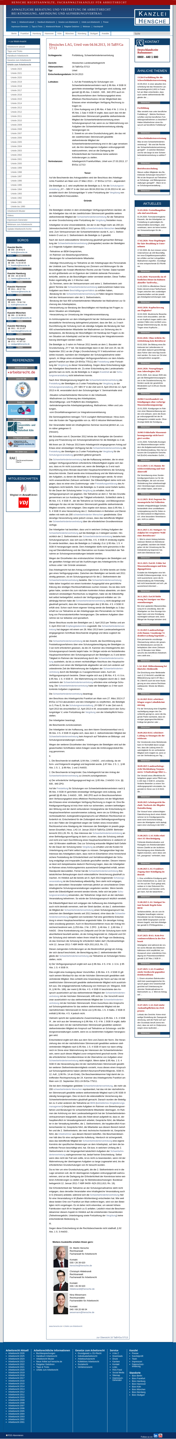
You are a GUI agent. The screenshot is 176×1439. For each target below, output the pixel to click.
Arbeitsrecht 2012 (16, 1392)
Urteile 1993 (16, 193)
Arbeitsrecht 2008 (16, 1403)
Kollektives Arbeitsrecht (88, 1361)
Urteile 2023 (16, 69)
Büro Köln (136, 1387)
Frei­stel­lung (103, 361)
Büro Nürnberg (139, 1392)
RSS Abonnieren (14, 1435)
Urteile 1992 (16, 198)
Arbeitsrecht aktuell (26, 22)
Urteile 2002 (16, 155)
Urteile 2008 (16, 129)
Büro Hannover (139, 1384)
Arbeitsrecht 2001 (16, 1422)
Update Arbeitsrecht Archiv (19, 229)
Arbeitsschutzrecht (86, 1359)
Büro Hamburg (138, 1381)
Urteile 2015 (16, 99)
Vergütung (115, 192)
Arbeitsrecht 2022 (16, 1364)
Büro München (138, 1389)
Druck (115, 1359)
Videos (10, 215)
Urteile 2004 (16, 146)
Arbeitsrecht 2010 (16, 1397)
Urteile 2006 (16, 138)
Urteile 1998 (16, 172)
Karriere (116, 1361)
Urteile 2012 (16, 112)
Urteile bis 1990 (18, 206)
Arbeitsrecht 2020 (16, 1370)
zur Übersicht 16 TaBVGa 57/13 (112, 1337)
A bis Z (115, 1353)
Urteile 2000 (16, 163)
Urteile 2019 (16, 82)
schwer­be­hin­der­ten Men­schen (88, 514)
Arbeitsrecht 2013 (16, 1389)
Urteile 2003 (16, 150)
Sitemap (116, 1375)
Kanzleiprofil (98, 27)
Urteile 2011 (16, 116)
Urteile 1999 (16, 168)
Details (20, 255)
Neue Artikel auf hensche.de (49, 1361)
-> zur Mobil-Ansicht (17, 41)
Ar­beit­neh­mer (65, 1134)
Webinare (86, 27)
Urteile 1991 (16, 202)
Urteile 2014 (16, 103)
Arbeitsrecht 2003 (16, 1416)
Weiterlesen (145, 103)
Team (134, 1359)
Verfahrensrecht (85, 1367)
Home (14, 22)
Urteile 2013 (16, 107)
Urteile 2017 (16, 90)
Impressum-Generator (20, 27)
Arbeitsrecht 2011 (16, 1394)
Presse (105, 22)
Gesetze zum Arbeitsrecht (68, 22)
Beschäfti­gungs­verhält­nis (82, 290)
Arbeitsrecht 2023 (16, 1361)
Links (114, 1367)
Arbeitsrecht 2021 (16, 1367)
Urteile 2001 (16, 159)
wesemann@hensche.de (82, 1312)
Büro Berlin (137, 1375)
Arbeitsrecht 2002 (16, 1419)
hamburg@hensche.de (20, 278)
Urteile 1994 (16, 189)
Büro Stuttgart (138, 1395)
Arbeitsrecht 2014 (16, 1386)
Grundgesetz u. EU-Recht (89, 1353)
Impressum (137, 1361)
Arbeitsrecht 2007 (16, 1405)
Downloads (117, 1356)
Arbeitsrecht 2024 (16, 1359)
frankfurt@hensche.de (20, 265)
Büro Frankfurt (138, 1378)
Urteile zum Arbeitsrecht (90, 22)
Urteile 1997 (16, 176)
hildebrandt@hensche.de (82, 1289)
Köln (60, 33)
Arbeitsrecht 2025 (16, 1356)
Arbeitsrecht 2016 (16, 1381)
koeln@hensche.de (19, 305)
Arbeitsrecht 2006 (16, 1408)
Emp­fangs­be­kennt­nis (76, 626)
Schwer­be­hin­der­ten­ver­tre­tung (92, 217)
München (69, 33)
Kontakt (115, 1364)
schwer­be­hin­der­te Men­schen (100, 228)
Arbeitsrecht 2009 (16, 1400)
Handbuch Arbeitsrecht (46, 22)
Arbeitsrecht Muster (53, 27)
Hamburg (36, 33)
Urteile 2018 (16, 86)
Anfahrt (10, 255)
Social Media (118, 1372)
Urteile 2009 (16, 125)
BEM (92, 1103)
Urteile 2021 (16, 73)
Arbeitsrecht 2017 (16, 1378)
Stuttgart (94, 33)
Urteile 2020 (16, 77)
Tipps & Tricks (37, 27)
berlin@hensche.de (19, 252)
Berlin (14, 33)
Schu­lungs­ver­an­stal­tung (61, 387)
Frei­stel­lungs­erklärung (106, 483)
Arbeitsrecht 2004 (16, 1414)
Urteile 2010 (16, 120)
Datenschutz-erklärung (138, 1365)
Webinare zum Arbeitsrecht (19, 224)
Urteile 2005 (16, 142)
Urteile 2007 (16, 133)
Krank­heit (104, 372)
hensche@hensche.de (81, 1265)
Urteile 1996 (16, 181)
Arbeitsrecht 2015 (16, 1383)
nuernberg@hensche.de (21, 331)
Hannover (49, 33)
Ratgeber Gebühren (71, 27)
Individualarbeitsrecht (87, 1356)
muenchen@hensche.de (21, 318)
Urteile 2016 (16, 95)
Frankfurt (24, 33)
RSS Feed (117, 1370)
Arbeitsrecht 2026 (16, 1353)
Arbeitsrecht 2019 (16, 1372)
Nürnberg (82, 33)
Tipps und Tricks (14, 51)
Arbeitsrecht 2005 (16, 1411)
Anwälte (105, 33)
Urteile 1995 (16, 185)
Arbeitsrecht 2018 (16, 1375)
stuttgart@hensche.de (20, 344)
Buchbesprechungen (45, 1353)
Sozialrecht (83, 1364)
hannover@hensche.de (21, 292)
